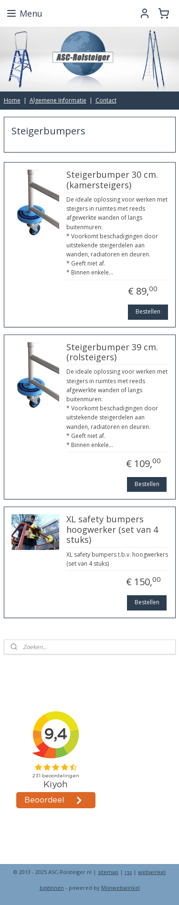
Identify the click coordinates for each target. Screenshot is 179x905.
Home (12, 100)
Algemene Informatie (58, 100)
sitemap (108, 871)
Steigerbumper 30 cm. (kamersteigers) (112, 180)
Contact (105, 100)
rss (128, 871)
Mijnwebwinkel (120, 887)
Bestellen (148, 311)
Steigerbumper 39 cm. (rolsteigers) (112, 352)
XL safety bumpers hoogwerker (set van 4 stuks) (112, 529)
